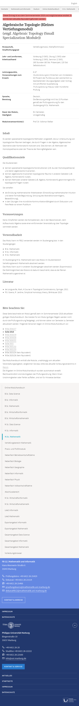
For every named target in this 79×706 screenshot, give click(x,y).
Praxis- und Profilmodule (15, 449)
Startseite (4, 9)
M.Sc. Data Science (12, 424)
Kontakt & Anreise (13, 600)
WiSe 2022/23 (10, 349)
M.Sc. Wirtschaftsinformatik (16, 498)
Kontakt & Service (13, 666)
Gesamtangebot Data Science (17, 535)
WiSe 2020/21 (10, 340)
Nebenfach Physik (12, 479)
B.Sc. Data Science (12, 394)
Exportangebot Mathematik (16, 528)
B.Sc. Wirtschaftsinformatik (16, 412)
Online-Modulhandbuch (51, 9)
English (74, 3)
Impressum (7, 611)
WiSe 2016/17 (10, 329)
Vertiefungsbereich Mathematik (18, 443)
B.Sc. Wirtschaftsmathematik (17, 418)
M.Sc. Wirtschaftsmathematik (17, 504)
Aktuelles (7, 676)
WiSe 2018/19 (10, 335)
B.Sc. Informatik (11, 400)
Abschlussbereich (12, 492)
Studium (36, 9)
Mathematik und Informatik (20, 9)
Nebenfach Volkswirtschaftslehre (18, 485)
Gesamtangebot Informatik (16, 541)
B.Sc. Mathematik (12, 406)
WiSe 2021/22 (10, 346)
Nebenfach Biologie (13, 461)
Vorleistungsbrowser (13, 553)
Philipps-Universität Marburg (12, 625)
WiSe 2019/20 (10, 337)
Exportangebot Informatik (15, 522)
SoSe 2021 (9, 343)
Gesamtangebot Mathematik (17, 547)
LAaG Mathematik (12, 516)
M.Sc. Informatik (11, 430)
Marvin (5, 367)
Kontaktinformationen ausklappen (75, 625)
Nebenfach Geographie (14, 467)
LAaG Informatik (11, 510)
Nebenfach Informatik (14, 473)
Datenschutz (8, 617)
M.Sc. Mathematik (68, 9)
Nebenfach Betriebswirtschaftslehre (20, 455)
